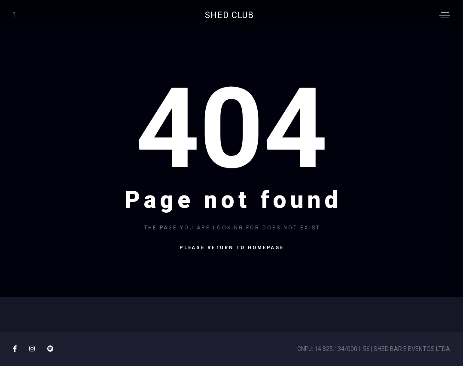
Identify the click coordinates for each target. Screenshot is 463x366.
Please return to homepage (232, 247)
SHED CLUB (229, 15)
